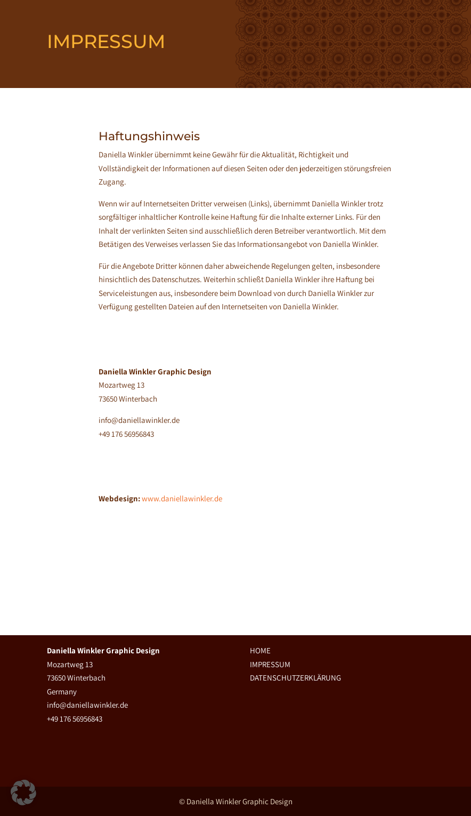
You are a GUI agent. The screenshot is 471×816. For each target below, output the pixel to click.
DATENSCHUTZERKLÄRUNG (295, 678)
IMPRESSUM (270, 664)
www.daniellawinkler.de (182, 498)
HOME (260, 650)
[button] (23, 792)
